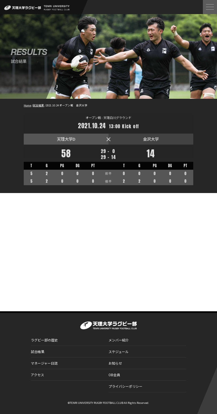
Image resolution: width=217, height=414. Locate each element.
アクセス (37, 374)
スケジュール (118, 351)
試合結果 (37, 351)
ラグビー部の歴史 (44, 340)
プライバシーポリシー (125, 386)
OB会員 (114, 374)
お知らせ (115, 363)
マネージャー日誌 (44, 363)
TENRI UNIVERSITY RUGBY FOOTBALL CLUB (96, 403)
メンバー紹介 (118, 340)
